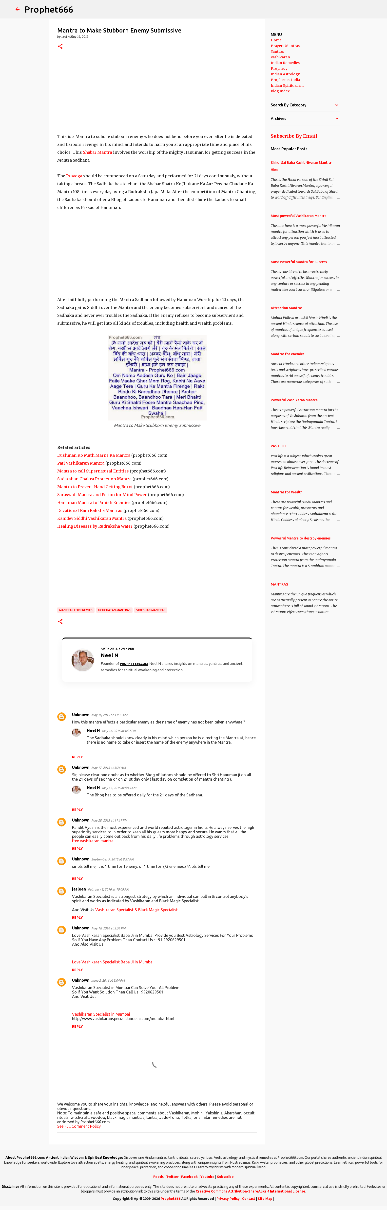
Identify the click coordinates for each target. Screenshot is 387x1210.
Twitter (172, 1177)
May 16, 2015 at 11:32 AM (109, 715)
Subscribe (225, 1177)
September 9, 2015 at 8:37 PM (112, 859)
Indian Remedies (285, 63)
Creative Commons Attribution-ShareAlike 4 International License (250, 1191)
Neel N (93, 730)
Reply (77, 757)
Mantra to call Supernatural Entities (93, 471)
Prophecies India (285, 80)
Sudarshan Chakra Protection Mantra (94, 478)
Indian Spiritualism (287, 85)
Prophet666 (48, 9)
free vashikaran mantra (93, 841)
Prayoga (74, 175)
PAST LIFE (279, 446)
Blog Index (280, 91)
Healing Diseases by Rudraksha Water (95, 526)
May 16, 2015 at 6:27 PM (119, 730)
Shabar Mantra (97, 152)
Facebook (189, 1177)
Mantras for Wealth (287, 492)
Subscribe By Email (294, 136)
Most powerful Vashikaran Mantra (299, 216)
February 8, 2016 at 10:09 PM (108, 889)
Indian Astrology (285, 74)
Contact (248, 1199)
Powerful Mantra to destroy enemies (300, 538)
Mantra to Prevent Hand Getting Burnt (95, 486)
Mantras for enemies (76, 610)
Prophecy (279, 68)
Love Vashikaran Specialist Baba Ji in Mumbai (113, 962)
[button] (60, 46)
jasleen (79, 889)
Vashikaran (280, 57)
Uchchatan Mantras (114, 610)
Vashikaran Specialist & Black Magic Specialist (136, 910)
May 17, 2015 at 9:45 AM (119, 788)
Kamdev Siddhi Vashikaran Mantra (92, 518)
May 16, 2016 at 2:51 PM (108, 928)
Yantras (277, 51)
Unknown (80, 714)
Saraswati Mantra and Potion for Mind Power (102, 494)
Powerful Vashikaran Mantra (294, 400)
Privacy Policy (228, 1199)
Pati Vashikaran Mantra (80, 463)
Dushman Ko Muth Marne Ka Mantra (93, 455)
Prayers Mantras (285, 46)
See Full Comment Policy (79, 1126)
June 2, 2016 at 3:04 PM (108, 980)
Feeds (158, 1177)
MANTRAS (279, 584)
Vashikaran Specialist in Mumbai (101, 1014)
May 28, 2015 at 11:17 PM (109, 820)
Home (276, 40)
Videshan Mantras (150, 610)
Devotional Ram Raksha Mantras (89, 510)
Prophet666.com (134, 663)
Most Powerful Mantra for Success (299, 262)
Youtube (207, 1177)
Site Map (265, 1199)
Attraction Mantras (286, 308)
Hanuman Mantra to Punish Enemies (94, 502)
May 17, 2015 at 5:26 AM (108, 767)
